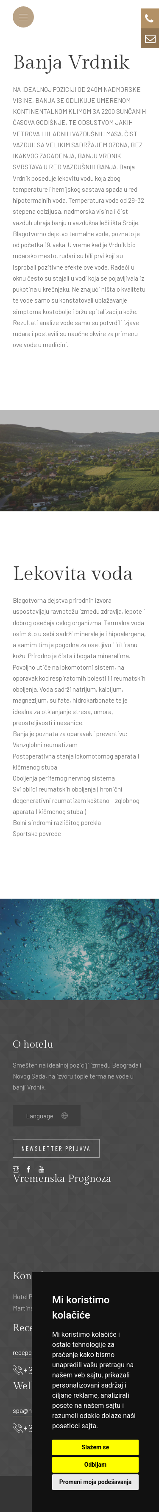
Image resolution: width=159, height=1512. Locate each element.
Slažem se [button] (95, 1447)
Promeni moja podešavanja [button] (95, 1482)
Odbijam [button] (95, 1464)
